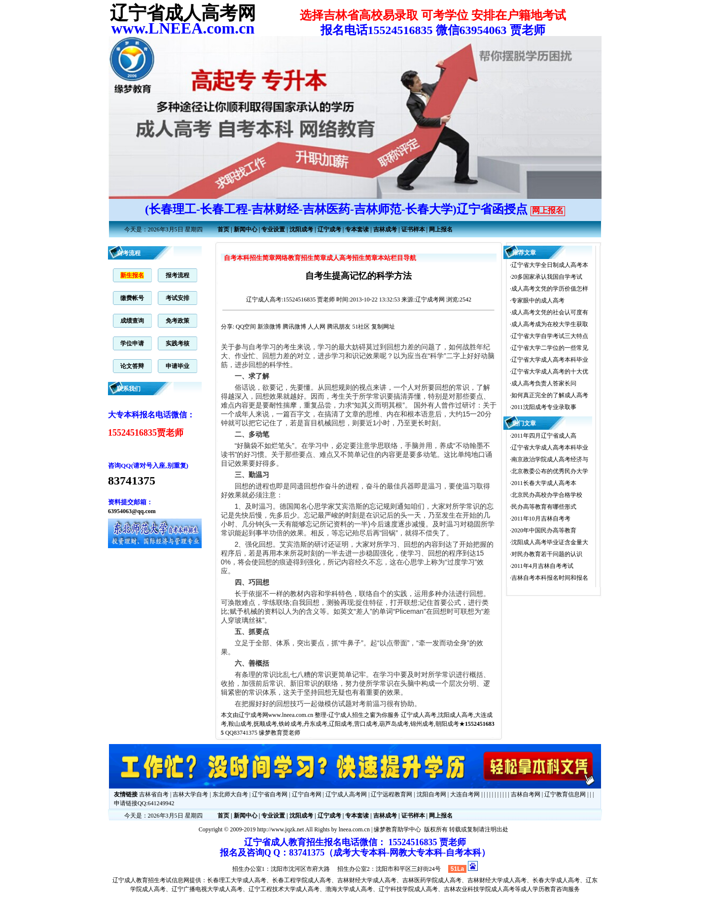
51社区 (361, 326)
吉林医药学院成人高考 (432, 880)
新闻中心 (245, 229)
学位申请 (132, 343)
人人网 (316, 326)
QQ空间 (246, 326)
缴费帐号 (132, 298)
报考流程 (177, 275)
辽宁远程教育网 (391, 794)
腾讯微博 (294, 326)
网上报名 (548, 210)
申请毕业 (177, 366)
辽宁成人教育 (130, 880)
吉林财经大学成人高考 (366, 880)
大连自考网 (465, 794)
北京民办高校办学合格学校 (546, 494)
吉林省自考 (154, 794)
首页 (223, 229)
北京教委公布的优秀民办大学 (549, 471)
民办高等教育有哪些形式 (543, 506)
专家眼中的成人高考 (538, 300)
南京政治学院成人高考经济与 (549, 459)
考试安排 (177, 298)
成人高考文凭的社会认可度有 (549, 312)
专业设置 (273, 229)
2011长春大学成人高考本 (543, 483)
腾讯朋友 (339, 326)
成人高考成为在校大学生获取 (549, 324)
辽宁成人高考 (264, 299)
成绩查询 (132, 320)
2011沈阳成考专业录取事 (543, 407)
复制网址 (383, 326)
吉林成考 (385, 229)
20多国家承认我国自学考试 (546, 276)
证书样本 (413, 229)
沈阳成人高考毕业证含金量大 (549, 542)
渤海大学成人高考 (349, 889)
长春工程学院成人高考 (301, 880)
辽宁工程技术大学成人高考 (284, 889)
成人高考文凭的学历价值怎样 (549, 288)
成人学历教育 (538, 889)
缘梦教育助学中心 (397, 829)
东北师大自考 (230, 794)
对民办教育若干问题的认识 (546, 554)
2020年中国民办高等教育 (543, 530)
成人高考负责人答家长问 (543, 383)
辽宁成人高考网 (346, 794)
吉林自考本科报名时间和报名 (549, 577)
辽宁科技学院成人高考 (408, 889)
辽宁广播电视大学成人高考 (207, 889)
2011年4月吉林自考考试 (542, 565)
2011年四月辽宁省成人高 (543, 435)
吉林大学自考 (190, 794)
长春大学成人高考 (556, 880)
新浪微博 (269, 326)
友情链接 (126, 794)
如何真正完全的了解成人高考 (549, 395)
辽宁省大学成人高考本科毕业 (549, 359)
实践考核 (177, 343)
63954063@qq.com (132, 511)
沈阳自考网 (431, 794)
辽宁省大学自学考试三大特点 (549, 336)
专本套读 (357, 229)
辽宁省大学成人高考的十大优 (549, 371)
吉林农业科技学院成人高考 (479, 889)
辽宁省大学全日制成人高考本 (549, 265)
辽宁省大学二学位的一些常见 (549, 347)
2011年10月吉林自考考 (540, 518)
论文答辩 (132, 366)
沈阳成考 (301, 229)
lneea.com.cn (354, 829)
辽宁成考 (329, 229)
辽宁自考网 (306, 794)
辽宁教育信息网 (565, 794)
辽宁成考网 (253, 714)
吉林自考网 (525, 794)
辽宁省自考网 (269, 794)
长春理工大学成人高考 (236, 880)
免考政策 (177, 320)
